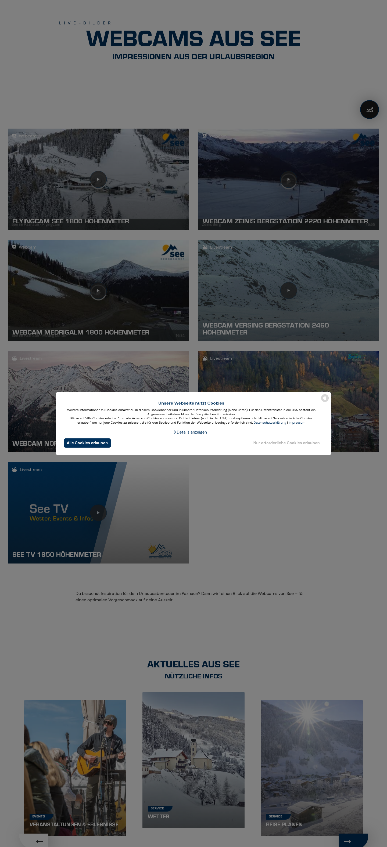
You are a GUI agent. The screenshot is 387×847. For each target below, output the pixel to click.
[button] (190, 432)
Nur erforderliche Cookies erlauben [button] (286, 443)
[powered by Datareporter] (325, 401)
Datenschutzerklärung (270, 422)
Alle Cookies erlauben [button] (87, 443)
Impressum (297, 422)
